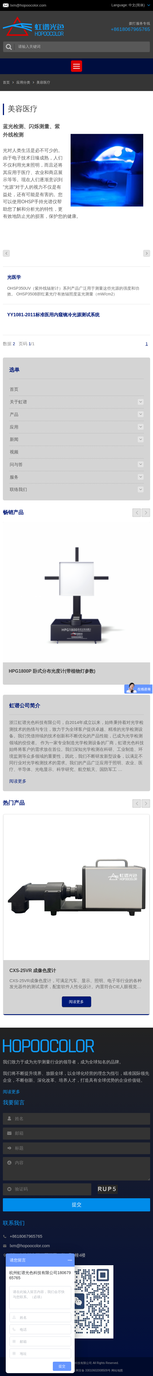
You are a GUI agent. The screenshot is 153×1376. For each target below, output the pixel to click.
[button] (136, 512)
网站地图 (117, 1370)
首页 (6, 82)
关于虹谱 (18, 401)
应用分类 (23, 82)
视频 (14, 451)
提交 (77, 1204)
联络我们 (18, 489)
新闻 (14, 439)
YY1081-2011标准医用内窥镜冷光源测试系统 (53, 314)
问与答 (16, 464)
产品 (14, 414)
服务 (14, 477)
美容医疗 (43, 82)
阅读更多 (17, 781)
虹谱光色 (35, 26)
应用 (14, 427)
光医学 (14, 277)
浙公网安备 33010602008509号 (87, 1370)
